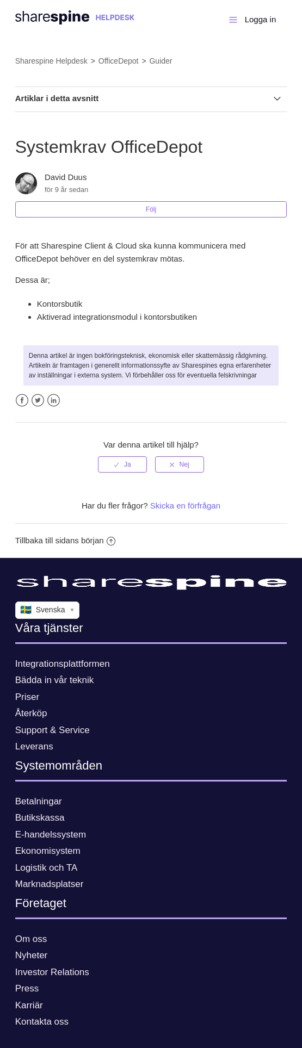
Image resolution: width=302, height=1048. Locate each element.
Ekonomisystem (48, 851)
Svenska (47, 610)
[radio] (122, 464)
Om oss (31, 939)
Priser (27, 697)
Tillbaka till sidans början (65, 540)
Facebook (22, 400)
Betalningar (38, 801)
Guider (160, 61)
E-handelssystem (50, 834)
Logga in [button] (260, 19)
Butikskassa (40, 818)
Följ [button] (151, 209)
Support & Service (52, 730)
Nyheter (31, 955)
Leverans (34, 746)
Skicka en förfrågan (185, 505)
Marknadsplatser (49, 884)
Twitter (38, 400)
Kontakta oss (42, 1021)
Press (27, 988)
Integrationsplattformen (62, 664)
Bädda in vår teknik (54, 680)
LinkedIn (53, 400)
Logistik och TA (46, 868)
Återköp (31, 713)
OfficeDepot (118, 61)
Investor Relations (52, 972)
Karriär (29, 1005)
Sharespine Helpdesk (51, 61)
